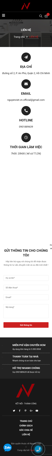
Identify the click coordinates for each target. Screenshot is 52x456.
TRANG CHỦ (26, 421)
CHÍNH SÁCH (26, 425)
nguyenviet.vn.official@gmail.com (26, 99)
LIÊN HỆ (26, 434)
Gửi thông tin (26, 325)
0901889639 (26, 126)
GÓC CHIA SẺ (26, 430)
